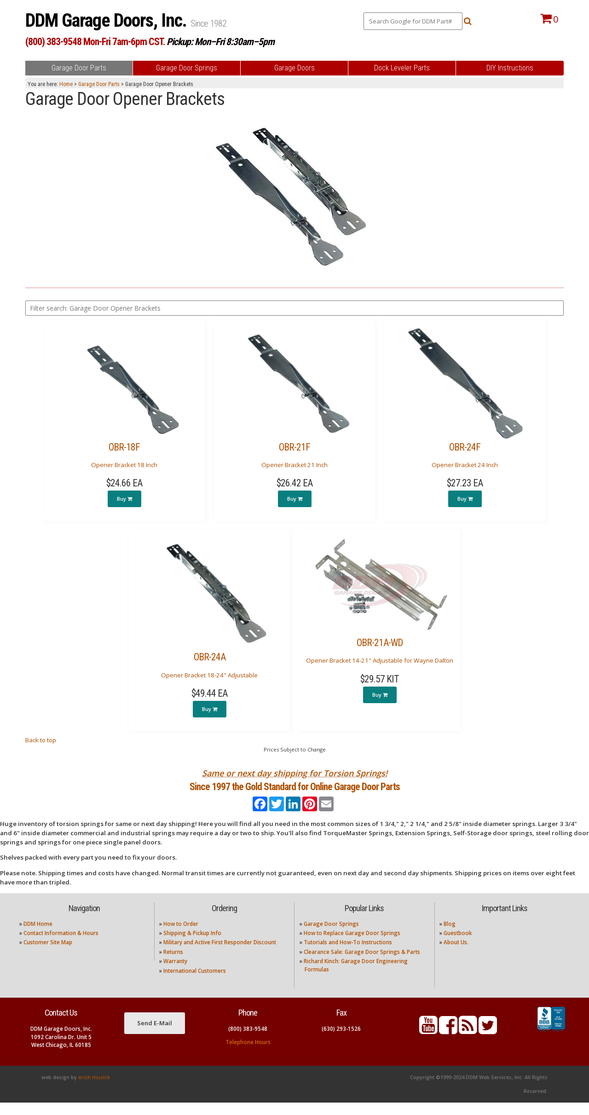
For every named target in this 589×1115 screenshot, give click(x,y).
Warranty (175, 973)
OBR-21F (294, 447)
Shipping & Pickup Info (192, 945)
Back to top (40, 740)
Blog (450, 935)
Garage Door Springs (331, 935)
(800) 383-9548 (247, 1041)
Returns (173, 964)
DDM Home (37, 935)
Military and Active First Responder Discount (219, 954)
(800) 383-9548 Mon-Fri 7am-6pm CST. (95, 41)
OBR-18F (124, 447)
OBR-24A (209, 657)
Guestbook (458, 945)
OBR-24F (464, 447)
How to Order (180, 935)
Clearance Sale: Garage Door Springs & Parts (362, 964)
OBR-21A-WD (380, 642)
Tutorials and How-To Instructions (348, 954)
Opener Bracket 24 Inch (465, 465)
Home (66, 84)
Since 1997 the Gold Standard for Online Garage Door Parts (295, 792)
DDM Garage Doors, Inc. (108, 20)
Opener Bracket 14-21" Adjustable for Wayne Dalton (379, 660)
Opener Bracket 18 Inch (124, 465)
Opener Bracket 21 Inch (294, 465)
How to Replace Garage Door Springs (352, 945)
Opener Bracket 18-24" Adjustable (209, 675)
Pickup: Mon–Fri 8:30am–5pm (220, 41)
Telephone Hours (248, 1054)
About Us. (456, 954)
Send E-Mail (154, 1035)
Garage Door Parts (99, 84)
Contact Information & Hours (60, 945)
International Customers (194, 982)
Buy (124, 498)
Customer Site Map (47, 954)
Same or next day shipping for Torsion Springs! (294, 773)
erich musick (94, 1089)
